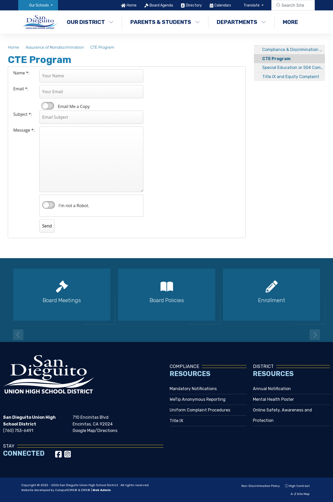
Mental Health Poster (273, 399)
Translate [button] (252, 5)
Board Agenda (161, 5)
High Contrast (299, 486)
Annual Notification (272, 388)
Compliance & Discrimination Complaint (293, 49)
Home (132, 5)
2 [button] (166, 334)
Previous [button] (18, 334)
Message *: (24, 130)
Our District (90, 22)
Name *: (21, 73)
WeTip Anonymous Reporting (198, 399)
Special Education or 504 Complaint (293, 67)
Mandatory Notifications (193, 388)
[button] (41, 5)
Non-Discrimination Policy (258, 486)
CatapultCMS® (66, 490)
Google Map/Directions (95, 430)
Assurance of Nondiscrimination (54, 47)
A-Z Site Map (297, 494)
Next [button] (315, 334)
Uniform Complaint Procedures (200, 410)
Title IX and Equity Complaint (290, 76)
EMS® (85, 490)
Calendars (222, 5)
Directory (194, 5)
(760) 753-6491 (18, 430)
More (293, 22)
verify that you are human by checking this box (48, 205)
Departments (241, 22)
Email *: (20, 89)
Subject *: (22, 114)
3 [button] (174, 334)
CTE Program (102, 47)
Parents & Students (165, 22)
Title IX (176, 420)
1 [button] (158, 334)
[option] (61, 297)
